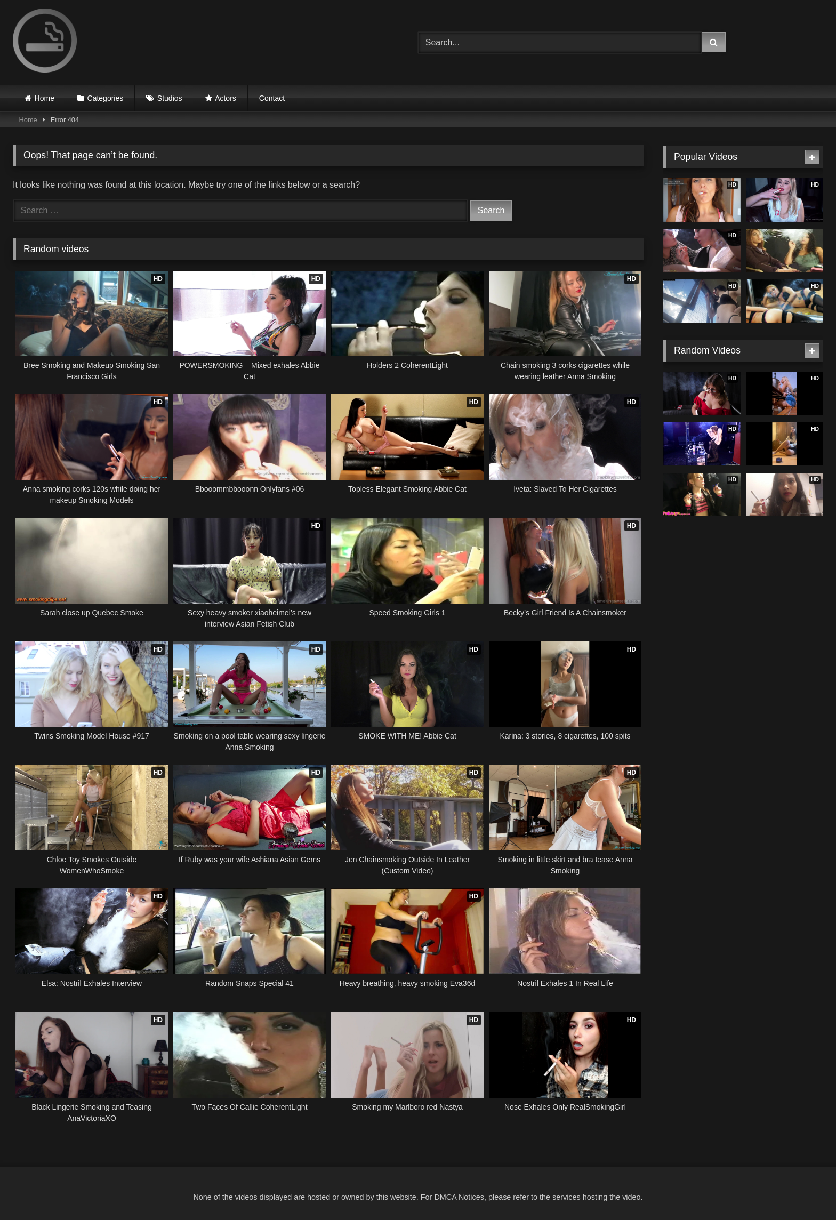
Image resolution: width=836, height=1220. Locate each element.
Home (44, 98)
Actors (225, 98)
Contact (272, 98)
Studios (169, 98)
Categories (105, 98)
